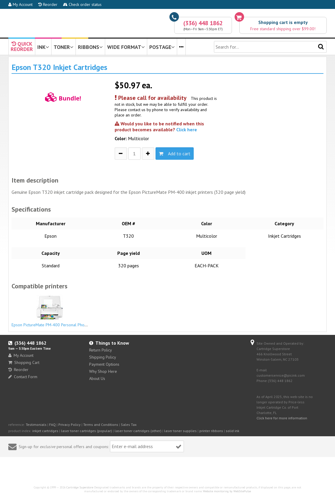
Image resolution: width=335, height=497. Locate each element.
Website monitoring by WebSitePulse (227, 491)
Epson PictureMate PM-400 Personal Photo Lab (54, 310)
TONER (63, 47)
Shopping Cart (23, 362)
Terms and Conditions (100, 424)
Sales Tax (129, 424)
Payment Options (104, 364)
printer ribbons (211, 431)
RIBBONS (90, 47)
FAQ (52, 424)
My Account (20, 4)
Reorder (47, 4)
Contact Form (22, 376)
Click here (186, 129)
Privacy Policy (69, 424)
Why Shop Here (103, 371)
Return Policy (100, 350)
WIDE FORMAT (126, 47)
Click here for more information (282, 418)
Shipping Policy (102, 357)
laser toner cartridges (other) (138, 431)
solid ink (232, 431)
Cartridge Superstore (79, 487)
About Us (97, 378)
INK (43, 47)
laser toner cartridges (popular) (86, 431)
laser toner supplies (180, 431)
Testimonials (36, 424)
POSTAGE (162, 47)
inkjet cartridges (45, 431)
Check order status (82, 4)
